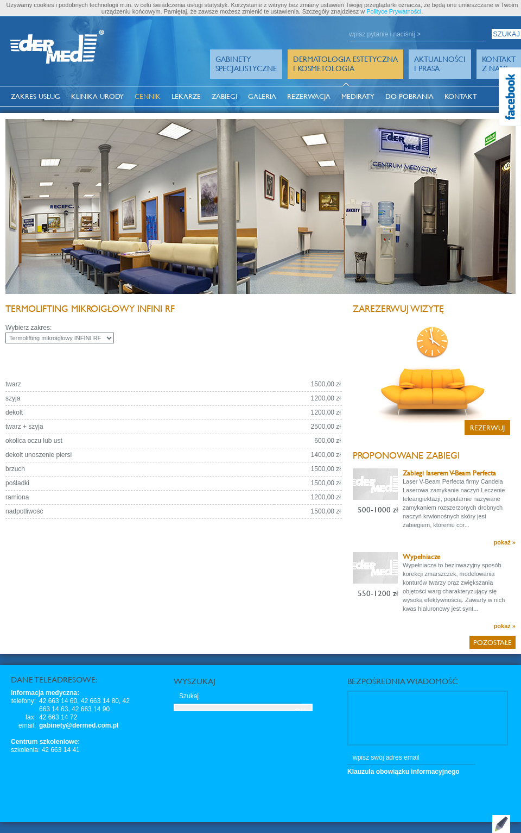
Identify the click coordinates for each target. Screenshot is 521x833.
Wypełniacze (421, 556)
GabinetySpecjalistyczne (246, 63)
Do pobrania (409, 96)
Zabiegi (224, 96)
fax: (31, 717)
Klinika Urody (97, 96)
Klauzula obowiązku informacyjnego (403, 771)
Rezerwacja (309, 96)
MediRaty (357, 96)
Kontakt (460, 96)
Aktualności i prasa (440, 63)
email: (27, 725)
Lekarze (186, 96)
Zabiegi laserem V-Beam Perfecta (449, 473)
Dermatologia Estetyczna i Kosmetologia (345, 63)
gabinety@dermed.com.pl (78, 725)
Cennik (148, 96)
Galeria (262, 96)
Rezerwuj (487, 428)
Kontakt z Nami (499, 63)
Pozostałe (492, 642)
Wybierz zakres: (28, 327)
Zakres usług (35, 96)
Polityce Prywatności (393, 11)
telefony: (23, 701)
